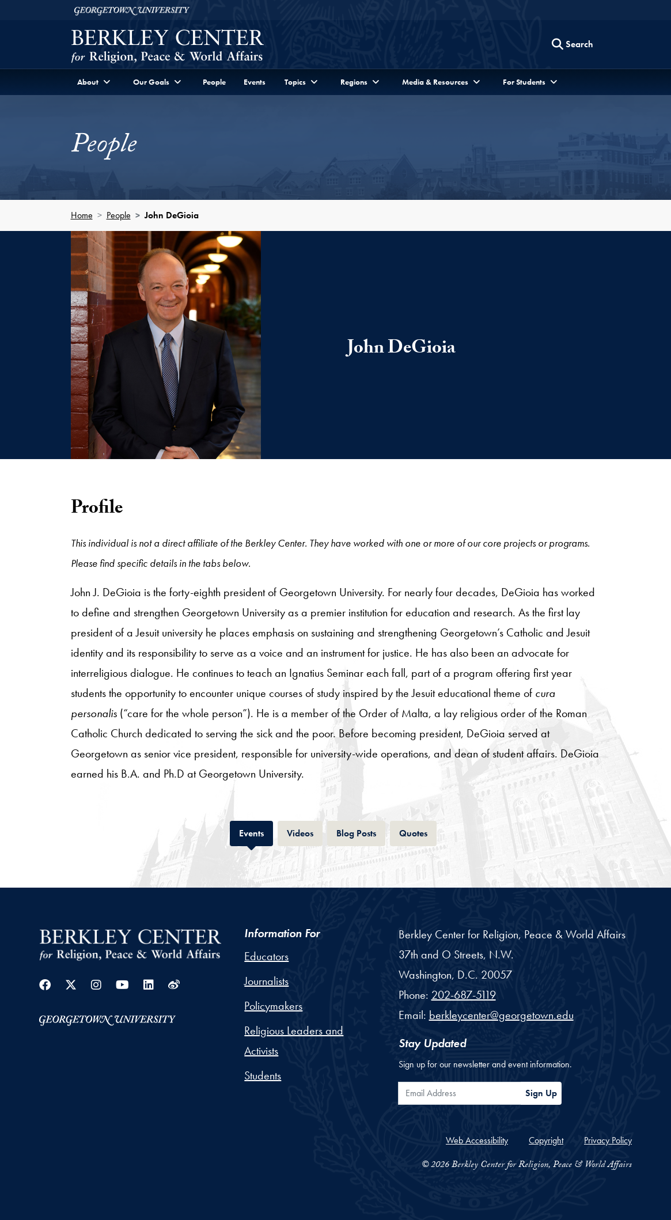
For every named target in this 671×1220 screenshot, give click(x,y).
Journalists (266, 980)
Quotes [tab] (418, 832)
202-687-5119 (463, 994)
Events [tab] (256, 832)
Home (82, 215)
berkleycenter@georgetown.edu (501, 1014)
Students (262, 1075)
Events (255, 82)
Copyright (546, 1140)
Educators (266, 956)
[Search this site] (572, 44)
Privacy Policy (608, 1140)
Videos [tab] (305, 832)
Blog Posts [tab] (360, 832)
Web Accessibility (477, 1140)
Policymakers (273, 1005)
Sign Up (541, 1093)
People (214, 82)
